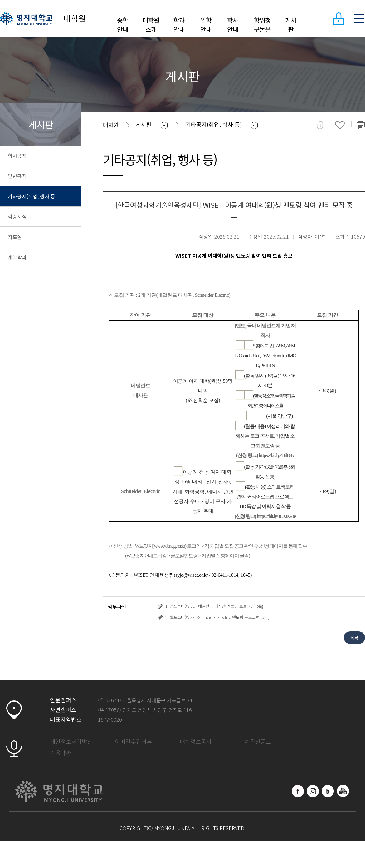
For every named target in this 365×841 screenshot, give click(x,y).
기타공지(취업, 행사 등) (32, 196)
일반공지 (17, 176)
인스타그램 (313, 791)
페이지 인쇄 (361, 125)
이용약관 (60, 753)
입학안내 (206, 25)
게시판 (290, 25)
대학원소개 (151, 25)
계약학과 (17, 257)
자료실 (15, 237)
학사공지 (17, 155)
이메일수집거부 (133, 741)
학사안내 (232, 25)
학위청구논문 (262, 25)
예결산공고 (258, 741)
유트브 (343, 791)
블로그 (328, 791)
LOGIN (338, 18)
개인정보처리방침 (71, 741)
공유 (320, 125)
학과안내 (179, 25)
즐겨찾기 (340, 125)
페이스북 (298, 791)
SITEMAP (359, 18)
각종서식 (17, 216)
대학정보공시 (196, 741)
